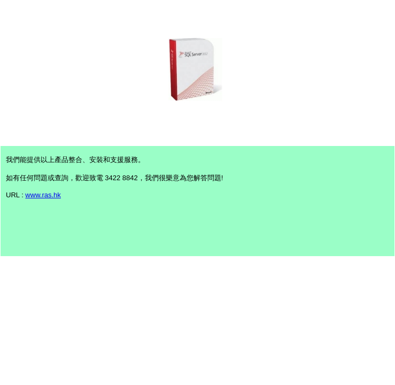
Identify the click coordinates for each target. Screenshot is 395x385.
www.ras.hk (42, 195)
